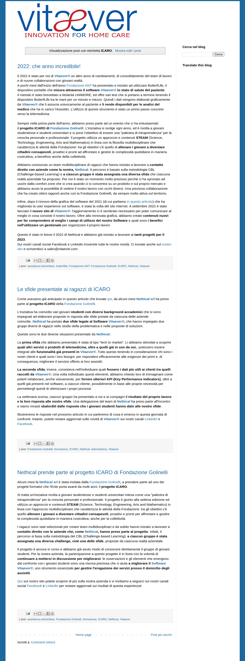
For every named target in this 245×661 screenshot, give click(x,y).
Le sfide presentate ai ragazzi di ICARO (63, 289)
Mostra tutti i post (128, 50)
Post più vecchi (161, 635)
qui (109, 299)
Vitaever (62, 76)
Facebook (24, 424)
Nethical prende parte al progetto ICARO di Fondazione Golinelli (92, 472)
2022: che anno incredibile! (49, 66)
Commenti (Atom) (43, 642)
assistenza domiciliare (40, 266)
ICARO (122, 266)
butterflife (62, 266)
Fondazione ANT (79, 85)
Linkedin (151, 419)
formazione (61, 449)
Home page (84, 635)
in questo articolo (140, 201)
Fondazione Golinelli (103, 266)
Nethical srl (48, 482)
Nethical (81, 169)
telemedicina (99, 449)
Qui (20, 581)
